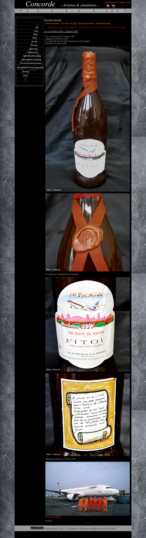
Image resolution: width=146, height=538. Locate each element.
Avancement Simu (86, 11)
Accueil (24, 11)
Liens (115, 11)
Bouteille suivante (103, 23)
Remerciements (100, 11)
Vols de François (44, 11)
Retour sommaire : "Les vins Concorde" (61, 23)
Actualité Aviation (59, 11)
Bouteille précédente (86, 23)
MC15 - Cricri (73, 11)
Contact (121, 11)
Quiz (109, 11)
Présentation (32, 11)
